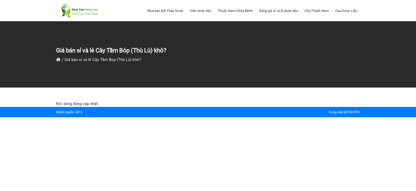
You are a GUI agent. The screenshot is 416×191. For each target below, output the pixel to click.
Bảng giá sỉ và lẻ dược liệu (278, 11)
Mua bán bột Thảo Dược (165, 11)
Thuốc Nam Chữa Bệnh (235, 11)
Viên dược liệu (200, 11)
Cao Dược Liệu (346, 11)
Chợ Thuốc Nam (317, 11)
